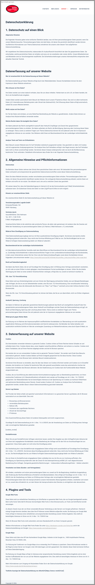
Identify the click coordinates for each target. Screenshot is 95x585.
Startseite (45, 9)
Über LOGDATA (55, 9)
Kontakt (65, 9)
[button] (91, 581)
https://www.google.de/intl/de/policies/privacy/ (21, 566)
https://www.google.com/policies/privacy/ (43, 528)
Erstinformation (84, 9)
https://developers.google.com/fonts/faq (59, 526)
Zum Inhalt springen (7, 2)
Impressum (73, 9)
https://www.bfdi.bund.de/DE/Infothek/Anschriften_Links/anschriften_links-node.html (58, 257)
